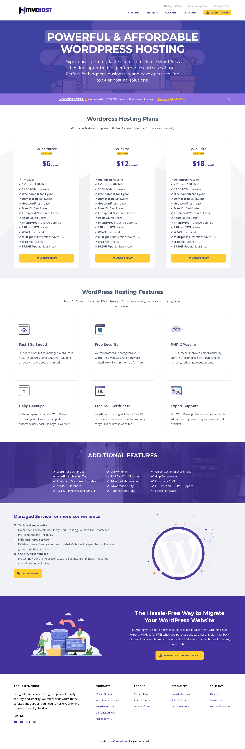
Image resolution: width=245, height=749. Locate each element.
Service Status (222, 6)
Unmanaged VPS (105, 712)
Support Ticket (173, 6)
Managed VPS (104, 718)
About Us (215, 694)
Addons (171, 12)
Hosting (134, 12)
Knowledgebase (181, 694)
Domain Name (142, 694)
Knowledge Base (197, 6)
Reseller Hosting (105, 706)
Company (190, 12)
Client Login (217, 12)
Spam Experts (142, 700)
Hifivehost (121, 741)
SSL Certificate (142, 706)
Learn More (27, 573)
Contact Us (216, 700)
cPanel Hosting (104, 694)
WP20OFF (171, 99)
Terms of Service (220, 706)
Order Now (46, 258)
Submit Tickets (180, 700)
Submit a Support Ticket (179, 655)
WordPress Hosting (107, 700)
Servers (152, 12)
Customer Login (181, 706)
